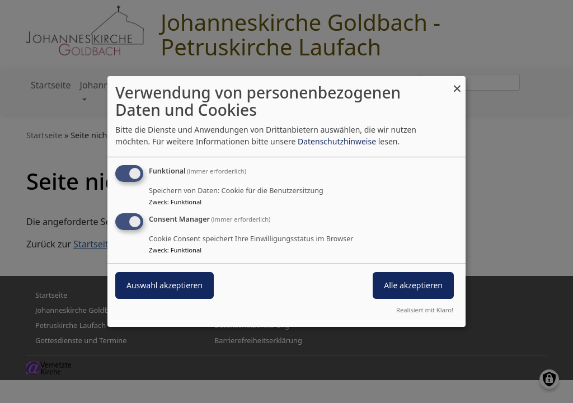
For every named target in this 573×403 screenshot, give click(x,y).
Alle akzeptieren (413, 285)
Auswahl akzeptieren (164, 285)
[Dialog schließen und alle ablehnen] (457, 83)
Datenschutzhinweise (337, 141)
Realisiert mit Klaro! (424, 310)
